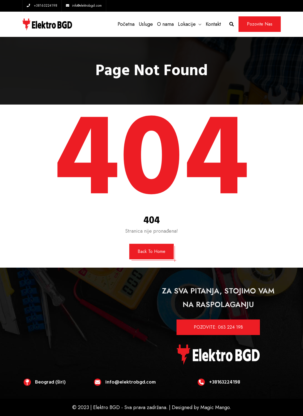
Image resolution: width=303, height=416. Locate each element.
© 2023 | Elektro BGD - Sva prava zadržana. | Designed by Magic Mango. (151, 407)
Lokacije (187, 24)
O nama (165, 24)
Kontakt (213, 24)
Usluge (146, 24)
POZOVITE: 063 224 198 (218, 327)
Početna (126, 24)
